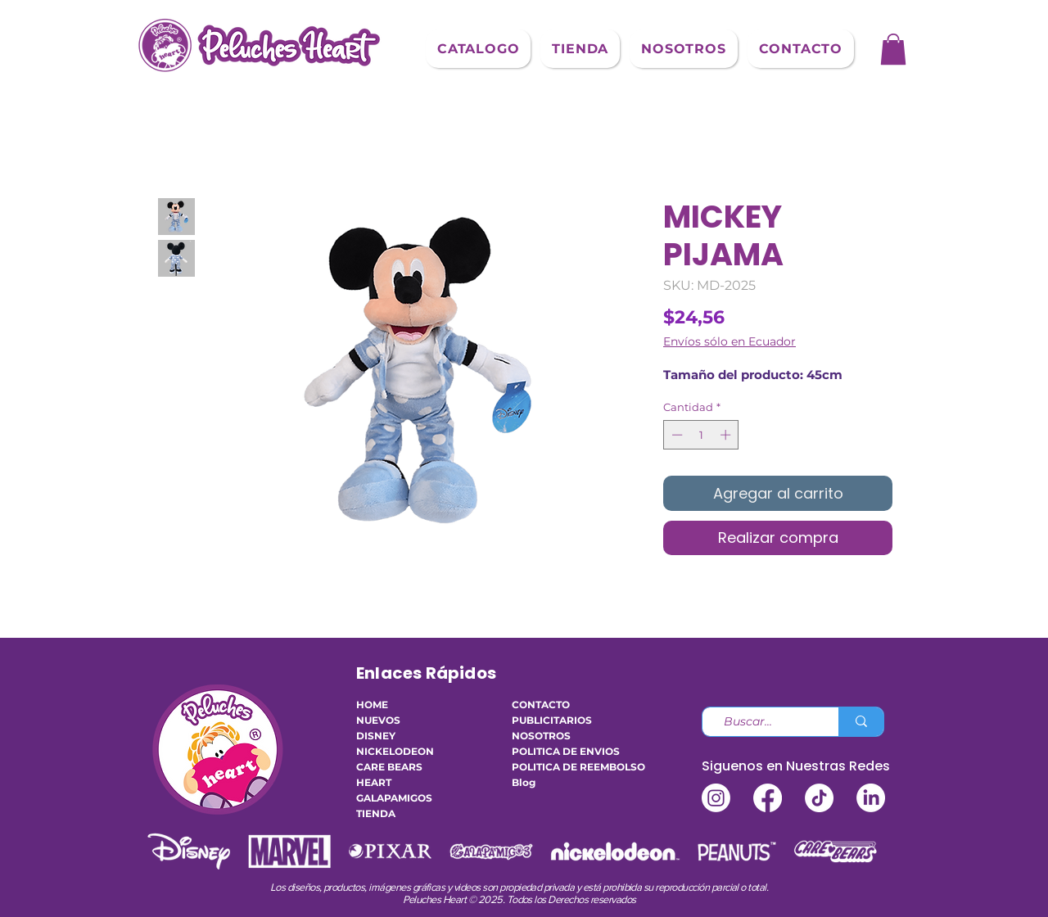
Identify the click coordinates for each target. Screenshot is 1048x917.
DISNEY (375, 736)
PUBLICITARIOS (552, 720)
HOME (372, 704)
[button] (478, 48)
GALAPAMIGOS (394, 798)
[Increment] (727, 435)
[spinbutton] (701, 435)
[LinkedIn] (870, 798)
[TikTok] (819, 798)
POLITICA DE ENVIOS (561, 751)
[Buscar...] (764, 722)
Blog (523, 782)
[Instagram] (716, 798)
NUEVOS (378, 720)
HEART (373, 782)
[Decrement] (675, 435)
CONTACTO (541, 704)
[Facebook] (767, 798)
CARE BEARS (389, 767)
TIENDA (375, 813)
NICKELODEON (395, 751)
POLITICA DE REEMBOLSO (561, 767)
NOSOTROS (541, 736)
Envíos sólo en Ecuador (729, 342)
